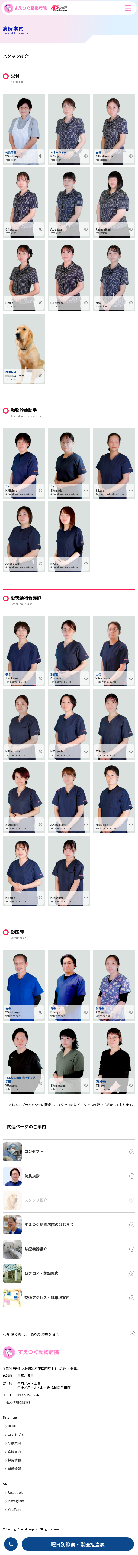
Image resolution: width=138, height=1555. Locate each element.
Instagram (16, 1500)
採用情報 (14, 1460)
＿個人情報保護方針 (17, 1402)
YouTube (14, 1509)
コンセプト (16, 1434)
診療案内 (14, 1443)
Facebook (15, 1492)
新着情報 (14, 1468)
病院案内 (14, 1451)
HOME (12, 1426)
